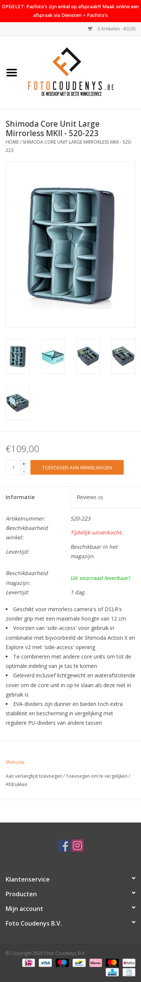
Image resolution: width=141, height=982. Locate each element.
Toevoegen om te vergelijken (97, 776)
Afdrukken (16, 784)
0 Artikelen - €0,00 (111, 29)
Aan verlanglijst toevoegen (34, 776)
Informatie (20, 497)
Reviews (90, 497)
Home (12, 142)
